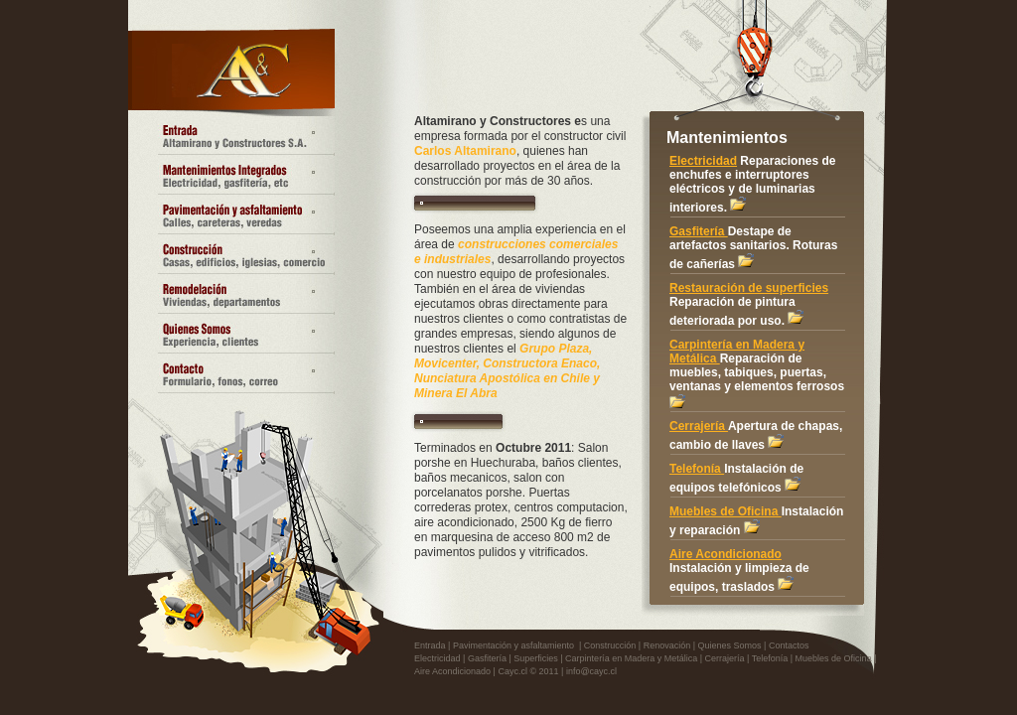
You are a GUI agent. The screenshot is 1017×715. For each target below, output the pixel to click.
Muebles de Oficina (725, 511)
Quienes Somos (730, 645)
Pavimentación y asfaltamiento (513, 645)
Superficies (535, 658)
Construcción (610, 645)
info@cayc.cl (591, 671)
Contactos (789, 645)
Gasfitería (698, 231)
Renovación (667, 645)
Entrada (430, 645)
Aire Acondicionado (725, 554)
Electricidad (703, 161)
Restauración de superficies (748, 288)
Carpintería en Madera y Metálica (631, 658)
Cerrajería (698, 426)
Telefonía (696, 469)
